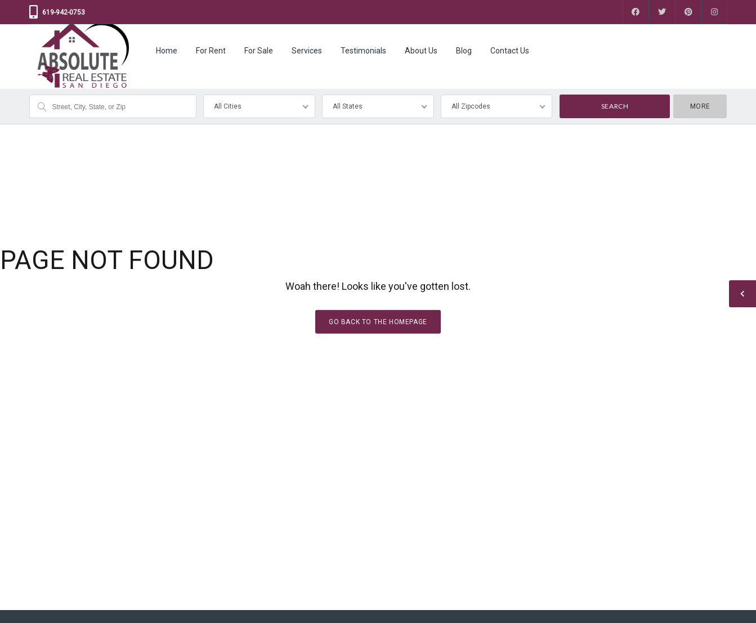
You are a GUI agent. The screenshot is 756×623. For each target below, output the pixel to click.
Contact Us (509, 50)
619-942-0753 (63, 12)
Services (307, 50)
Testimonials (363, 50)
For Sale (258, 50)
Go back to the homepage (378, 321)
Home (166, 50)
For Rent (211, 50)
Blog (464, 50)
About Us (421, 50)
